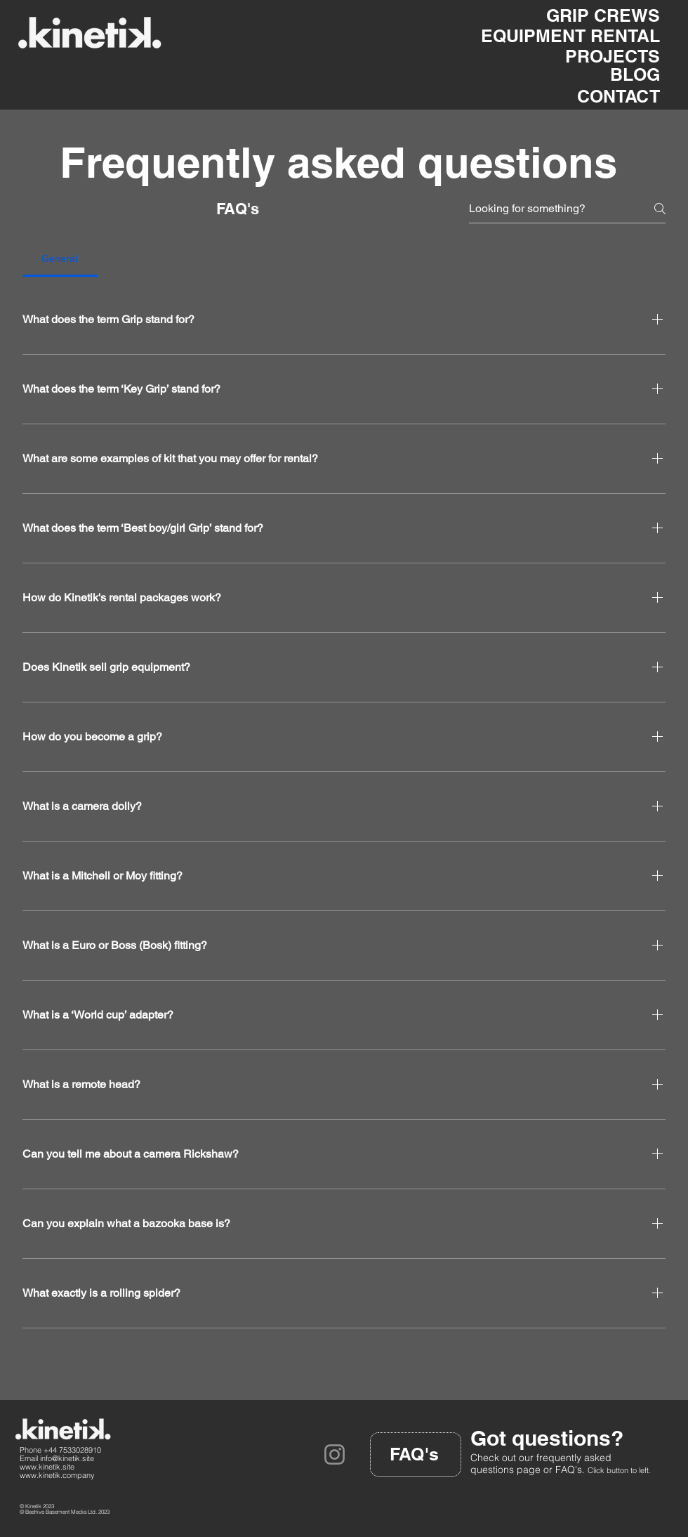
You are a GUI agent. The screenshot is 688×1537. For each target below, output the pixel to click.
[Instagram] (334, 1454)
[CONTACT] (600, 96)
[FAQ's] (415, 1454)
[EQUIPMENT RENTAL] (564, 36)
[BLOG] (626, 74)
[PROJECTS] (596, 56)
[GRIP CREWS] (580, 16)
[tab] (59, 258)
